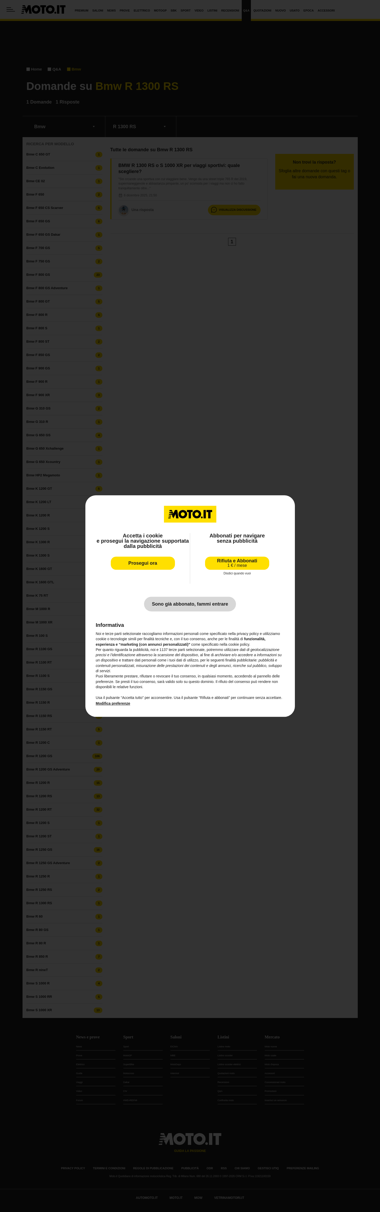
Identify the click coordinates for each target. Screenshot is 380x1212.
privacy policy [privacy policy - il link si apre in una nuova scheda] (248, 634)
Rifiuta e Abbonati (237, 563)
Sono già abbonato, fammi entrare (190, 604)
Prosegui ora (142, 563)
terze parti (177, 650)
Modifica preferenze (113, 703)
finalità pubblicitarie (240, 660)
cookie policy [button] (238, 644)
